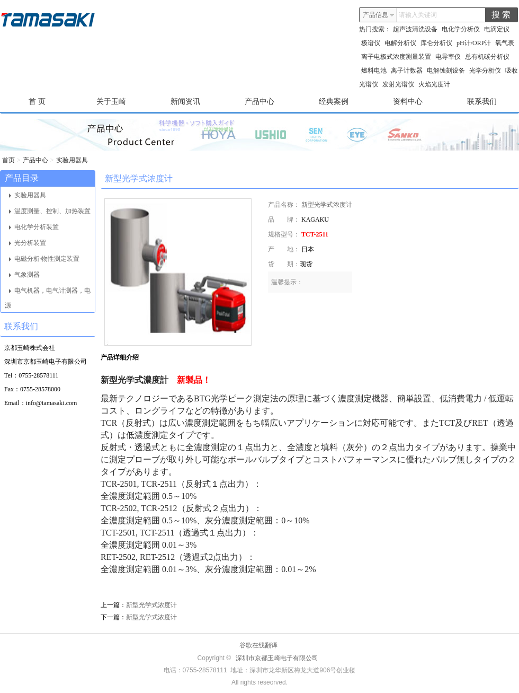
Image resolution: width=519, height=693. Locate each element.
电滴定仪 (496, 29)
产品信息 (379, 15)
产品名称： (284, 204)
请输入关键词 (418, 15)
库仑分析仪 (436, 43)
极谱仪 (370, 43)
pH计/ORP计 (474, 43)
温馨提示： (287, 282)
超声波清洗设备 (415, 29)
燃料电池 (374, 70)
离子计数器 (407, 70)
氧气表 (504, 43)
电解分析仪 (400, 43)
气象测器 (24, 274)
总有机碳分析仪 (487, 56)
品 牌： (284, 219)
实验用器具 (72, 160)
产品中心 (259, 102)
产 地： (284, 249)
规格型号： (284, 234)
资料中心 (408, 102)
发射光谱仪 (398, 84)
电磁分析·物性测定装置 (44, 258)
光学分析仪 (485, 70)
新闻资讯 (185, 102)
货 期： (284, 264)
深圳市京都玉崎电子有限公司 (277, 658)
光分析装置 (27, 243)
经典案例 (333, 102)
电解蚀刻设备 (446, 70)
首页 (8, 160)
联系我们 (482, 102)
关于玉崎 (111, 102)
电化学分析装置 (34, 227)
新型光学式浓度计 (326, 204)
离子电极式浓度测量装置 (396, 56)
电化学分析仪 (461, 29)
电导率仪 (448, 56)
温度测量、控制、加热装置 (50, 211)
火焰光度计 (434, 84)
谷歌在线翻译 (258, 645)
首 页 (37, 102)
